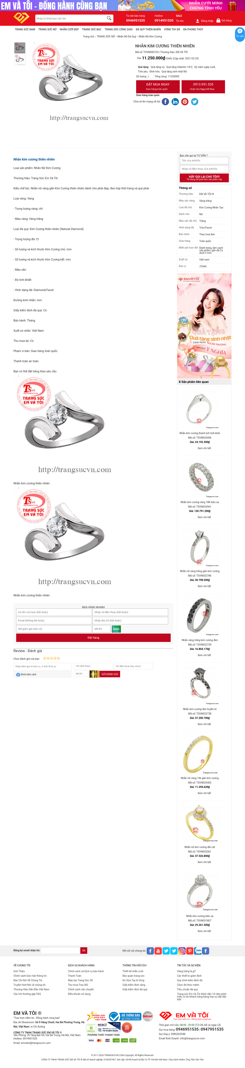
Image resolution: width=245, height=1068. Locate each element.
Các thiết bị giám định (189, 975)
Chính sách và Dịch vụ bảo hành (86, 971)
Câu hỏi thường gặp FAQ (27, 993)
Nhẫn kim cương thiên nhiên (34, 159)
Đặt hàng (93, 637)
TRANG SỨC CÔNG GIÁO (119, 29)
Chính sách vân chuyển (81, 989)
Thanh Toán (74, 975)
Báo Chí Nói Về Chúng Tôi (27, 980)
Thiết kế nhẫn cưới (132, 971)
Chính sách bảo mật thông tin (30, 975)
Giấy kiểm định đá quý (134, 989)
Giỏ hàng (224, 20)
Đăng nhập (204, 20)
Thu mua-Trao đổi (78, 984)
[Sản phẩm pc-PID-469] (204, 326)
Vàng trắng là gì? (186, 971)
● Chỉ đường (38, 1026)
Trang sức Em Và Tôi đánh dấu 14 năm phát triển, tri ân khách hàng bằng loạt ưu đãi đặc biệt (201, 996)
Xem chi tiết (204, 448)
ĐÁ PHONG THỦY (193, 29)
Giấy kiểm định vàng (133, 984)
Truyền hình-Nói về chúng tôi (29, 984)
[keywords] (68, 18)
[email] (60, 950)
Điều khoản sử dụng (79, 993)
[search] (110, 18)
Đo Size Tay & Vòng (133, 980)
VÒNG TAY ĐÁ (172, 29)
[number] (150, 76)
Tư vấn (240, 36)
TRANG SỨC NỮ (47, 29)
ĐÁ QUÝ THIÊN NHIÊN (148, 29)
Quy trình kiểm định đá (189, 980)
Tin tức (180, 20)
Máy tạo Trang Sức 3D (80, 980)
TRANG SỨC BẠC (91, 29)
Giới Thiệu (19, 971)
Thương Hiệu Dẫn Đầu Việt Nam (31, 989)
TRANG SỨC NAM (25, 29)
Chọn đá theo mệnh (188, 984)
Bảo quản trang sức (133, 975)
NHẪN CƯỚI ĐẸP (69, 29)
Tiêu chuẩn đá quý (187, 989)
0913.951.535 (203, 86)
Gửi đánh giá (109, 674)
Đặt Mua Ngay (158, 86)
